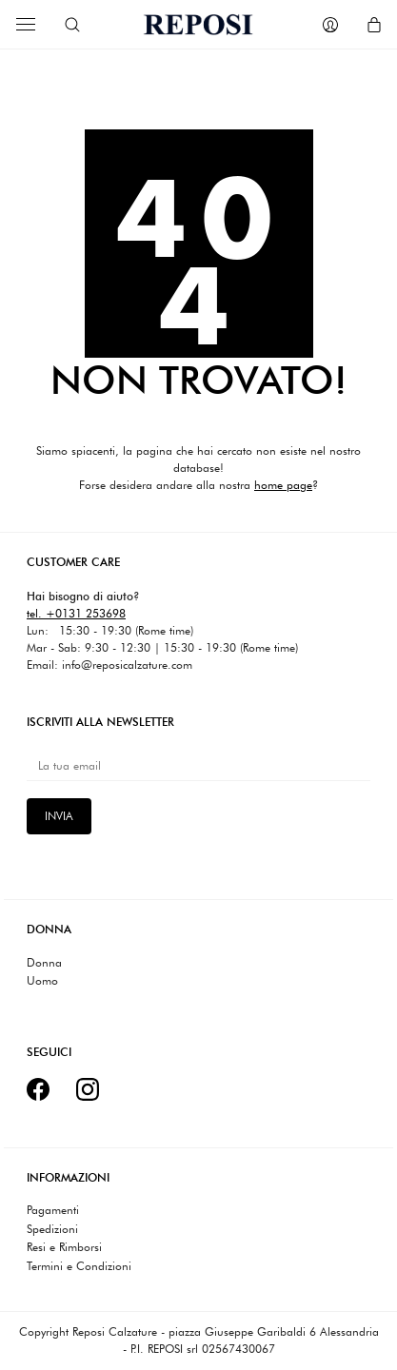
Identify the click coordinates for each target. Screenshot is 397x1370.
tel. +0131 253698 (76, 613)
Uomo (42, 981)
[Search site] (72, 24)
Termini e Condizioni (79, 1266)
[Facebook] (38, 1089)
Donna (44, 962)
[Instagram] (87, 1089)
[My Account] (330, 24)
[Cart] (374, 24)
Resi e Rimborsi (64, 1247)
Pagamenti (53, 1210)
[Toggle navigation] (25, 24)
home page (283, 485)
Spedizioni (52, 1229)
